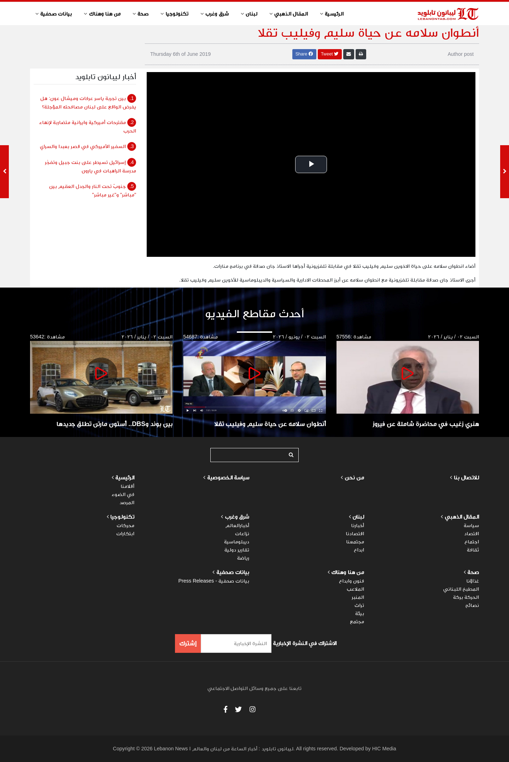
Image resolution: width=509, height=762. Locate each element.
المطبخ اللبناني (461, 589)
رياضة (243, 558)
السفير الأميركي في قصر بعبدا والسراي (88, 146)
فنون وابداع (351, 581)
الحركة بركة (466, 597)
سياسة (471, 525)
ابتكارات (125, 533)
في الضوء (123, 494)
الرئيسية (124, 477)
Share (304, 54)
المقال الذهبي (462, 517)
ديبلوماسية (236, 541)
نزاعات (242, 533)
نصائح (472, 605)
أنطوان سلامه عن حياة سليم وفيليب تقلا (270, 423)
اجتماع (471, 541)
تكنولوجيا (122, 517)
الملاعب (355, 589)
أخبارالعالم (237, 525)
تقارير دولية (236, 550)
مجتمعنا (355, 541)
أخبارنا (357, 525)
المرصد (126, 502)
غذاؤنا (472, 581)
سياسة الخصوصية (228, 477)
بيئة (359, 613)
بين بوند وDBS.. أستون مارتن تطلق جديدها (114, 423)
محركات (125, 525)
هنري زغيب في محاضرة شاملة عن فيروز (426, 423)
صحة (473, 572)
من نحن (354, 477)
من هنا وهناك (347, 572)
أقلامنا (127, 486)
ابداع (359, 550)
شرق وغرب (237, 517)
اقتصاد (471, 533)
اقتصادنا (355, 533)
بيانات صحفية (232, 572)
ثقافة (473, 550)
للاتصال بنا (466, 477)
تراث (359, 605)
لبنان (358, 517)
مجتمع (357, 621)
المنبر (358, 597)
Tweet (330, 54)
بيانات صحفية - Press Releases (213, 581)
